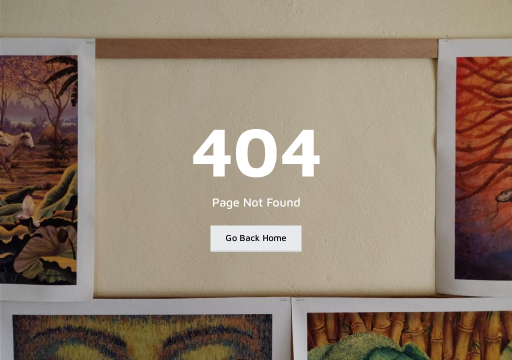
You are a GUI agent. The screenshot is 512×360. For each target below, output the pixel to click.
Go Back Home (256, 237)
